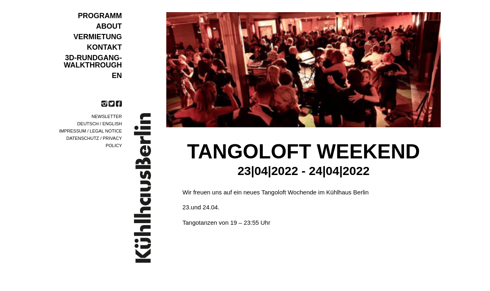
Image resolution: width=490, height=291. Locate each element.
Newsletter (107, 116)
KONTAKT (104, 47)
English (112, 123)
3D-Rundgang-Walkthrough (93, 61)
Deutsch (87, 123)
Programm (100, 15)
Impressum (72, 131)
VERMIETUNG (97, 36)
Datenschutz (82, 138)
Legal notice (106, 131)
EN (117, 75)
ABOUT (109, 26)
